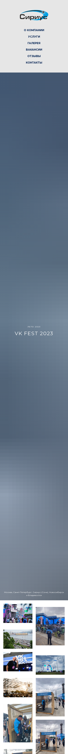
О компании (34, 30)
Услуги (34, 36)
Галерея (34, 43)
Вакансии (34, 49)
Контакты (34, 62)
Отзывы (34, 56)
